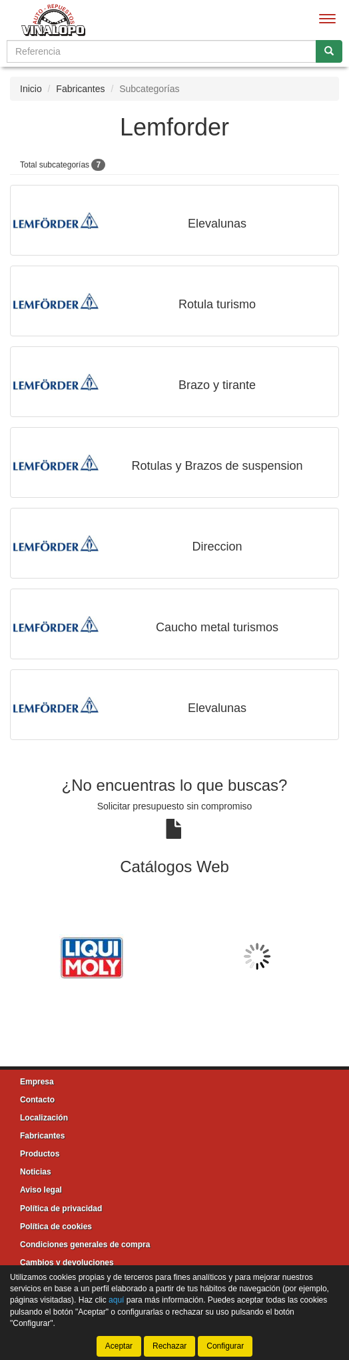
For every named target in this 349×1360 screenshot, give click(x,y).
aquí (116, 1300)
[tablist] (174, 956)
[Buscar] (329, 51)
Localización (44, 1117)
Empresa (37, 1081)
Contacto (37, 1099)
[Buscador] (161, 51)
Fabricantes (80, 88)
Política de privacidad (61, 1208)
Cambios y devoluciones (67, 1262)
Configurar (225, 1346)
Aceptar (119, 1346)
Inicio (31, 88)
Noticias (35, 1171)
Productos (39, 1153)
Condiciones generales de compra (85, 1244)
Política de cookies (56, 1226)
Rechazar (169, 1346)
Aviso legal (41, 1190)
